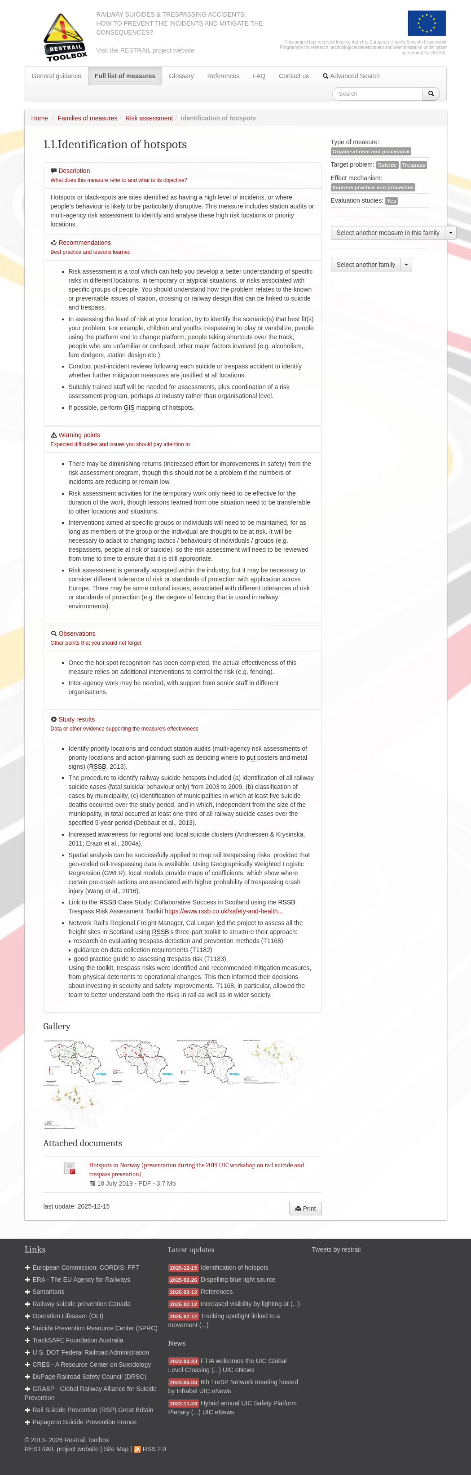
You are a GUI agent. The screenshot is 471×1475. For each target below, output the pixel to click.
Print (305, 1208)
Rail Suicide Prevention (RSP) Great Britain (92, 1409)
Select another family (366, 264)
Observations (96, 638)
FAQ (259, 76)
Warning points (120, 439)
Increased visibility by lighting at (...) (250, 1303)
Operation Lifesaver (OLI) (67, 1316)
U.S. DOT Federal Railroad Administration (90, 1352)
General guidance (57, 76)
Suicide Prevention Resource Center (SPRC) (95, 1328)
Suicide (387, 165)
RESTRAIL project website (62, 1449)
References (223, 76)
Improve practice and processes (373, 187)
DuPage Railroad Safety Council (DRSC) (89, 1376)
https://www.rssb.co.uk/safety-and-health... (224, 911)
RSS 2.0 (150, 1449)
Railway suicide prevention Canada (81, 1303)
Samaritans (48, 1291)
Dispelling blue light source (238, 1279)
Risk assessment (149, 118)
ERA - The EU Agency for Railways (81, 1279)
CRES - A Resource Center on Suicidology (91, 1364)
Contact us (294, 76)
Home (39, 118)
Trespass (413, 165)
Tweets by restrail (336, 1249)
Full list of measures (125, 76)
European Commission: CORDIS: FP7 (85, 1267)
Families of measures (88, 118)
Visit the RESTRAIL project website (146, 50)
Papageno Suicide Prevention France (84, 1422)
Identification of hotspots (235, 1267)
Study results (124, 724)
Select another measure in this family (388, 232)
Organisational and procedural (371, 151)
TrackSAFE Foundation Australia (77, 1340)
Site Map (116, 1449)
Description (119, 175)
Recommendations (91, 247)
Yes (391, 201)
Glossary (181, 76)
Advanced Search (351, 76)
